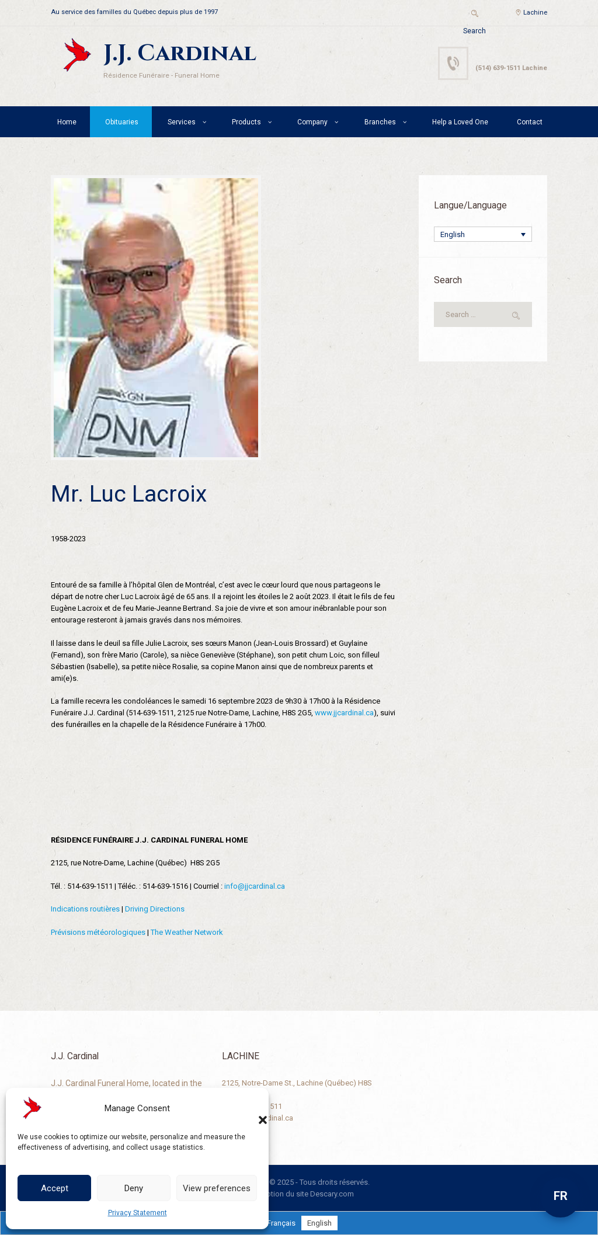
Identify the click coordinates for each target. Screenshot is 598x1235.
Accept (54, 1188)
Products (246, 122)
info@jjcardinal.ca (254, 886)
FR (561, 1196)
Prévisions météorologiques (98, 932)
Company (312, 122)
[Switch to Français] (281, 1223)
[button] (251, 1108)
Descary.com (332, 1193)
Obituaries (121, 122)
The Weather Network (187, 932)
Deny (133, 1188)
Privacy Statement (137, 1213)
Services (182, 122)
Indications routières (85, 908)
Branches (380, 122)
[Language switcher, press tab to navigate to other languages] (483, 234)
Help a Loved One (460, 122)
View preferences (217, 1188)
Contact (530, 122)
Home (67, 122)
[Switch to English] (319, 1223)
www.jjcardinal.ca (344, 712)
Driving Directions (155, 908)
